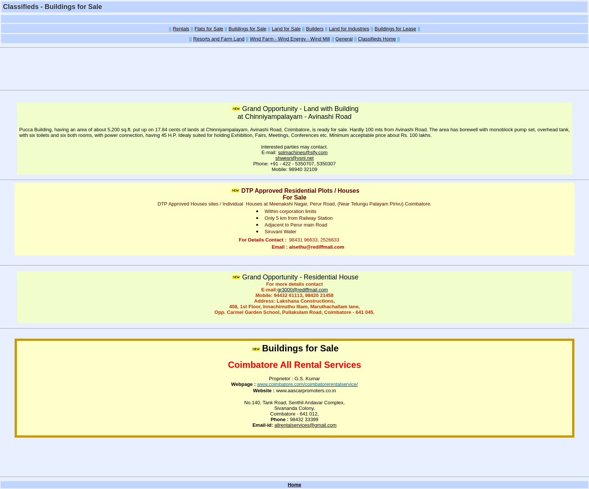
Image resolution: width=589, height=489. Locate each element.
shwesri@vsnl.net (294, 158)
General (344, 39)
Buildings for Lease (395, 29)
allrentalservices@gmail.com (305, 425)
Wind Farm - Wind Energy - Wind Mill (290, 39)
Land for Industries (349, 29)
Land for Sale (286, 29)
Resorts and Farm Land (219, 39)
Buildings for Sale (247, 29)
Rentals (181, 29)
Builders (315, 29)
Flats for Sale (209, 29)
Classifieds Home (377, 39)
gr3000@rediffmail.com (302, 289)
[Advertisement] (294, 19)
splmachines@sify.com (303, 152)
